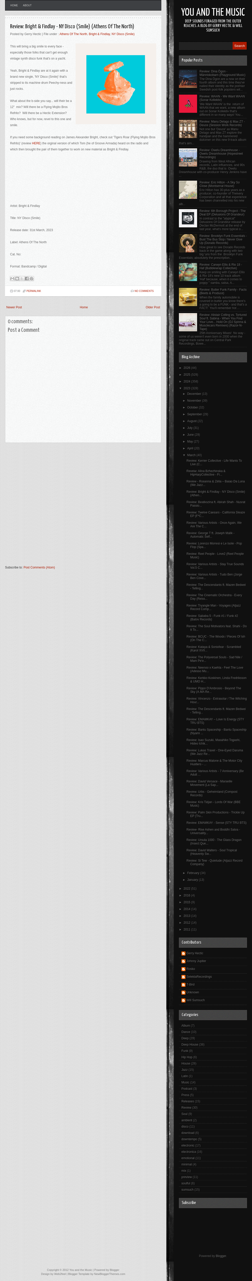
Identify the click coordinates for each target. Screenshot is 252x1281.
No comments (144, 291)
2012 (187, 922)
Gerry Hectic (194, 953)
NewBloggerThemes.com (109, 1273)
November (194, 400)
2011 (187, 929)
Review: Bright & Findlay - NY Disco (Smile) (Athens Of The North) (72, 27)
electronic (187, 1145)
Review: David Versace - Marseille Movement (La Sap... (209, 783)
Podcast (186, 1089)
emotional (188, 1158)
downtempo (189, 1139)
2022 (187, 888)
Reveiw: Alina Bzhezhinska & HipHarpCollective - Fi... (206, 472)
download (187, 1133)
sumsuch (187, 1189)
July (190, 428)
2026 (187, 368)
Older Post (153, 307)
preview (186, 1177)
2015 (187, 902)
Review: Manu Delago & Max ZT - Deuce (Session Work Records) (222, 123)
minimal (186, 1164)
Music (185, 1082)
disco (184, 1126)
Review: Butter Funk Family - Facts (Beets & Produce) (223, 291)
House (185, 1063)
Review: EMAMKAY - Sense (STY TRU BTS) (216, 823)
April (190, 448)
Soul (184, 1114)
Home (14, 5)
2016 (187, 895)
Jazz (184, 1070)
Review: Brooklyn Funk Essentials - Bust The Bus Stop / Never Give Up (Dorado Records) (223, 239)
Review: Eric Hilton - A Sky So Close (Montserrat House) (220, 184)
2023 (187, 388)
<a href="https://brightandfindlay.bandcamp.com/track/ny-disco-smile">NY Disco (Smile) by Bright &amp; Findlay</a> (83, 180)
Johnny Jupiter (196, 961)
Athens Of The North (73, 34)
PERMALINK (33, 291)
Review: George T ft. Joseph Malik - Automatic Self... (210, 534)
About (27, 5)
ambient (186, 1120)
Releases (187, 1101)
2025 (187, 374)
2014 (187, 909)
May (190, 441)
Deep (185, 1038)
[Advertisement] (58, 506)
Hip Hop (186, 1057)
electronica (188, 1152)
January (193, 880)
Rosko (190, 969)
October (193, 407)
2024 (187, 381)
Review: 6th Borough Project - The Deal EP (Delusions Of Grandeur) (223, 212)
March (192, 455)
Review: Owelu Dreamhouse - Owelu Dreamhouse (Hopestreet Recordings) (221, 153)
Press (185, 1095)
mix (183, 1171)
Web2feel (60, 1273)
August (192, 421)
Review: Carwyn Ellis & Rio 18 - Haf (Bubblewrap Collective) (221, 266)
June (191, 435)
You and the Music (213, 13)
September (195, 414)
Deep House (189, 1044)
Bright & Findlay (99, 34)
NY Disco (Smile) (123, 34)
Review (186, 1107)
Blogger (221, 1256)
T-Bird (190, 984)
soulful (185, 1183)
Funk (184, 1051)
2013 (187, 916)
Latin (184, 1076)
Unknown (192, 992)
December (194, 394)
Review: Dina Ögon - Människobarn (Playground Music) (222, 73)
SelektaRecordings (199, 976)
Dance (185, 1032)
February (193, 873)
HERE (36, 143)
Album (185, 1025)
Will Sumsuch (195, 1000)
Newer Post (14, 307)
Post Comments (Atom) (39, 567)
